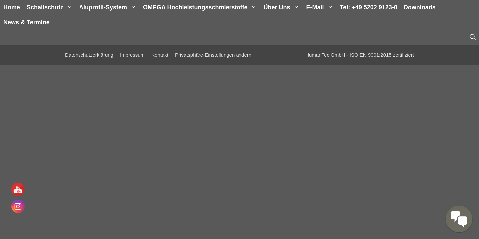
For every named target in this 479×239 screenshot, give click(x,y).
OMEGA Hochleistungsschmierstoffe (201, 7)
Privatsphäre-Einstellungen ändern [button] (213, 55)
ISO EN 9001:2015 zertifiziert (382, 55)
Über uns (283, 7)
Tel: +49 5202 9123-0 (368, 7)
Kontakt (159, 55)
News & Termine (26, 22)
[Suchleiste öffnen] (472, 37)
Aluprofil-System (109, 7)
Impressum (132, 55)
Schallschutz (51, 7)
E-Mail (321, 7)
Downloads (420, 7)
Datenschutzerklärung (89, 55)
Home (11, 7)
